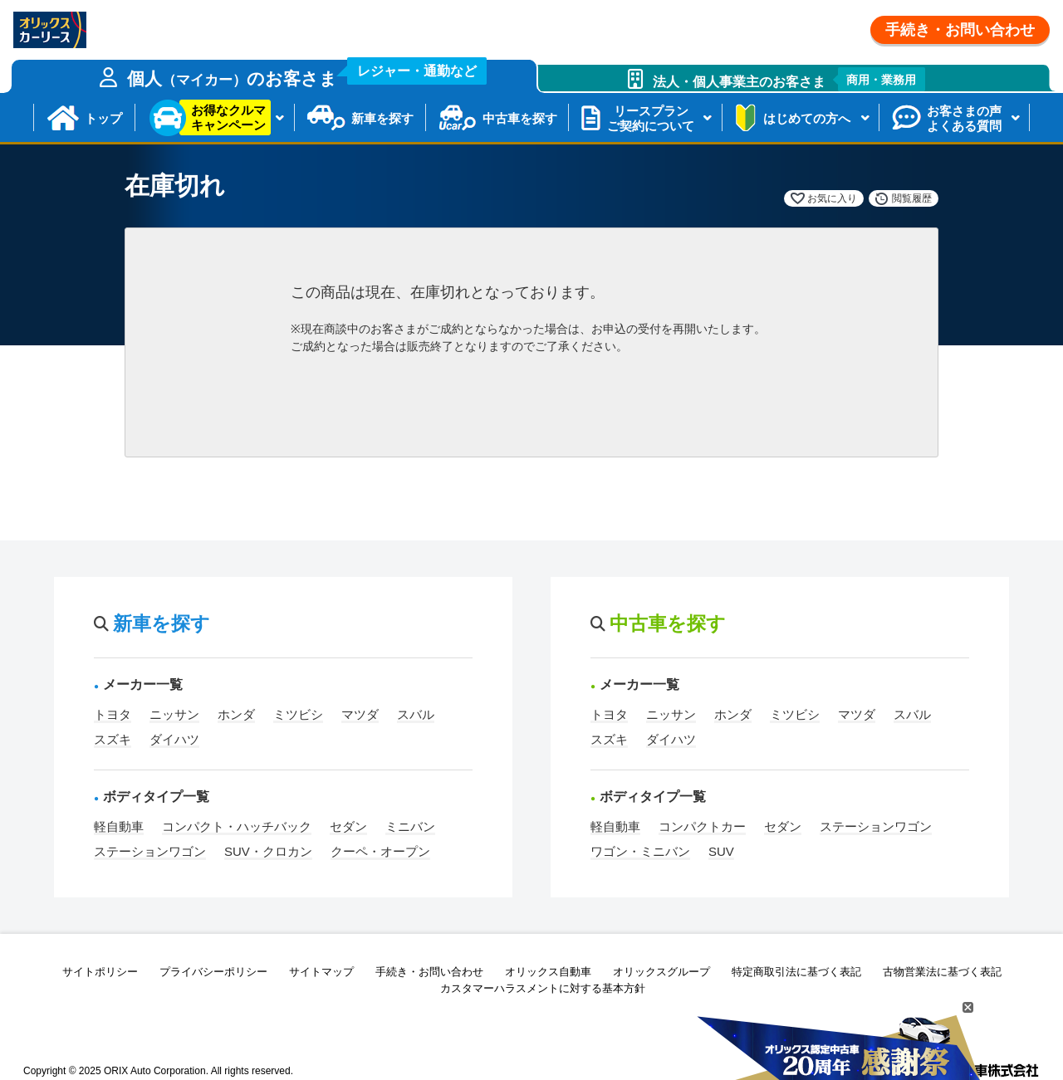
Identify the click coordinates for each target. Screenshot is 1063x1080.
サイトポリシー (100, 971)
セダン (348, 826)
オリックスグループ (661, 971)
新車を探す (382, 118)
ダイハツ (174, 739)
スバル (415, 714)
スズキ (112, 739)
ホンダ (236, 714)
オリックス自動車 (548, 971)
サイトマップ (321, 971)
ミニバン (410, 826)
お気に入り (832, 198)
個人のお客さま (307, 74)
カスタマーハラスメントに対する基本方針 (542, 988)
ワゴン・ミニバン (640, 851)
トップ (103, 118)
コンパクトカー (702, 826)
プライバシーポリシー (213, 971)
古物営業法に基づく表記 (942, 971)
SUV (721, 851)
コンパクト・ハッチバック (236, 826)
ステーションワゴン (150, 851)
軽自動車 (119, 826)
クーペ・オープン (380, 851)
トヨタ (112, 714)
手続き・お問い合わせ (960, 30)
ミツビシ (298, 714)
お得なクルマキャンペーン (228, 117)
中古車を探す (520, 118)
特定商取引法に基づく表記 (796, 971)
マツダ (360, 714)
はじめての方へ (806, 118)
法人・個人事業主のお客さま (789, 79)
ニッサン (174, 714)
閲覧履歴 (912, 198)
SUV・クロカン (268, 851)
